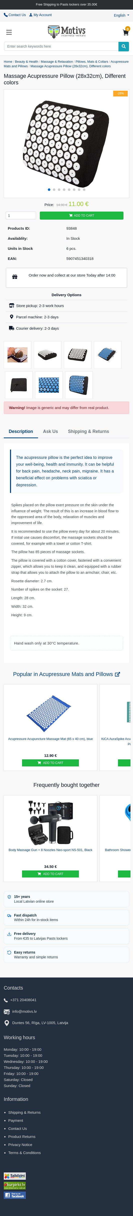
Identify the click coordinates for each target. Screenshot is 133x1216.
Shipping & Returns (24, 1112)
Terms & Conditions (24, 1153)
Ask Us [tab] (50, 431)
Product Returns (21, 1136)
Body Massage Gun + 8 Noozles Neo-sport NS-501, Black (50, 850)
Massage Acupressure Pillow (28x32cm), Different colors (71, 66)
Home (8, 61)
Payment (15, 1120)
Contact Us (15, 15)
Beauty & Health (26, 61)
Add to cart (81, 215)
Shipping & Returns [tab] (88, 431)
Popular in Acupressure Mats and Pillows (66, 674)
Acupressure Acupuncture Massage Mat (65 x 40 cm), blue (50, 739)
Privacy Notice (20, 1144)
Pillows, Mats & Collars (92, 61)
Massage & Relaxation (57, 61)
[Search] (123, 46)
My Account (40, 15)
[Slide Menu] (9, 32)
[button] (121, 15)
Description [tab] (21, 431)
